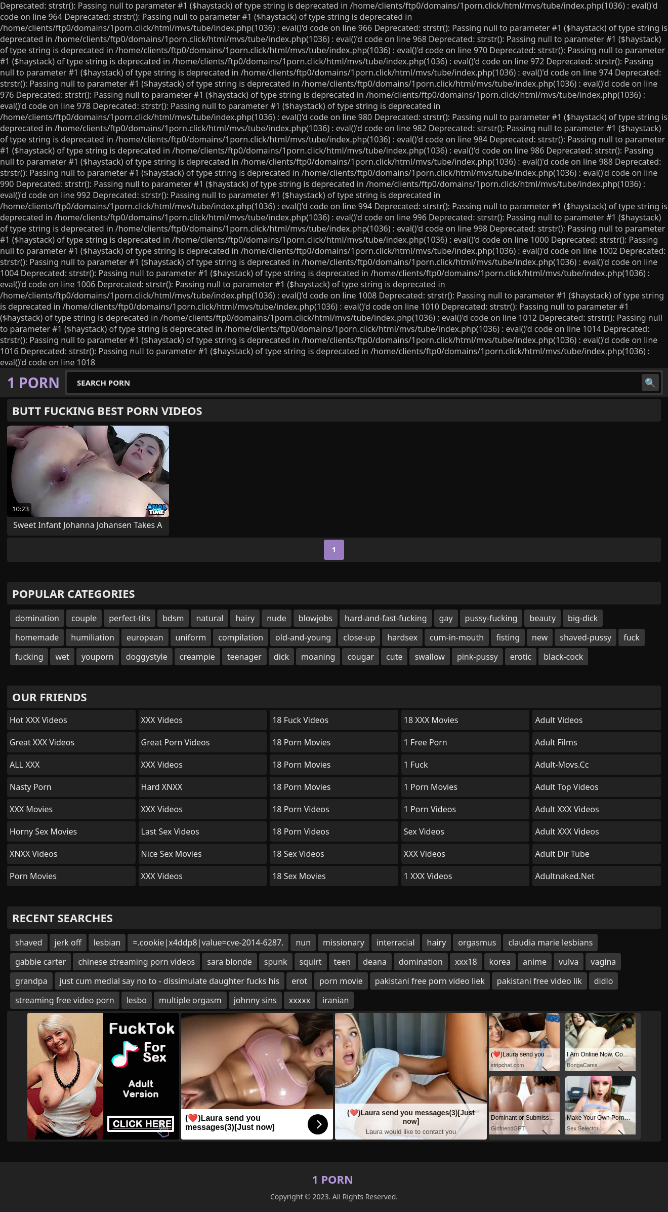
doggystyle (147, 656)
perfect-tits (129, 618)
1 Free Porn (425, 742)
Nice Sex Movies (171, 853)
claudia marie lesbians (550, 942)
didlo (603, 981)
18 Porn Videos (300, 809)
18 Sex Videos (298, 853)
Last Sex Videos (170, 831)
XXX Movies (31, 809)
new (540, 637)
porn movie (341, 981)
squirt (311, 961)
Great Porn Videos (175, 742)
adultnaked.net (564, 876)
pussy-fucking (491, 618)
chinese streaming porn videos (136, 961)
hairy (245, 618)
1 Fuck (416, 764)
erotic (521, 656)
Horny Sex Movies (43, 831)
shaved (29, 942)
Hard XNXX (161, 786)
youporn (97, 656)
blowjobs (315, 618)
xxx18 (466, 961)
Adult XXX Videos (567, 809)
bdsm (173, 618)
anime (535, 961)
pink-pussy (477, 656)
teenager (244, 656)
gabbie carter (40, 961)
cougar (360, 656)
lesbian (107, 942)
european (145, 637)
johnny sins (255, 1000)
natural (209, 618)
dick (281, 656)
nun (303, 942)
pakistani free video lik (539, 981)
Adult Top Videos (566, 786)
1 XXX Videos (428, 876)
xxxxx (299, 1000)
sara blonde (229, 961)
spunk (275, 961)
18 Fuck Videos (300, 720)
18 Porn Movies (301, 742)
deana (375, 961)
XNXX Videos (33, 853)
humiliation (92, 637)
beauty (542, 618)
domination (37, 618)
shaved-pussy (585, 637)
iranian (335, 1000)
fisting (508, 637)
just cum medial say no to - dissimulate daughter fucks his (170, 981)
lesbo (137, 1000)
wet (62, 656)
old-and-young (303, 637)
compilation (240, 637)
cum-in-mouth (457, 637)
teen (342, 961)
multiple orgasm (190, 1000)
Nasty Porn (31, 786)
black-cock (563, 656)
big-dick (583, 618)
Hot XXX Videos (38, 720)
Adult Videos (558, 720)
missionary (343, 942)
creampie (197, 656)
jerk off (68, 942)
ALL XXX (24, 764)
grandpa (31, 981)
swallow (429, 656)
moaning (318, 656)
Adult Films (556, 742)
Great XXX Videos (42, 742)
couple (84, 618)
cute (394, 656)
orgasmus (477, 942)
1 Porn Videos (430, 809)
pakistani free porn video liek (430, 981)
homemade (37, 637)
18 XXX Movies (431, 720)
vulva (568, 961)
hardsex (402, 637)
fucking (29, 656)
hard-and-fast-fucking (386, 618)
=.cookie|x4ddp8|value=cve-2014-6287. (208, 942)
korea (500, 961)
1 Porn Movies (430, 786)
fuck (631, 637)
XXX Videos (162, 720)
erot (299, 981)
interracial (396, 942)
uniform (191, 637)
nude (276, 618)
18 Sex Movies (298, 876)
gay (446, 618)
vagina (603, 961)
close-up (359, 637)
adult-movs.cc (562, 764)
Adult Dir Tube (562, 853)
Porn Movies (33, 876)
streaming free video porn (64, 1000)
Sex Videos (424, 831)
